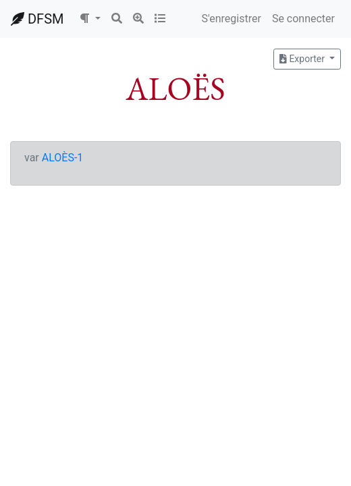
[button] (89, 18)
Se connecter (303, 18)
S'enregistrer (231, 18)
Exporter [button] (303, 58)
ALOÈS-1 (63, 157)
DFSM (37, 19)
